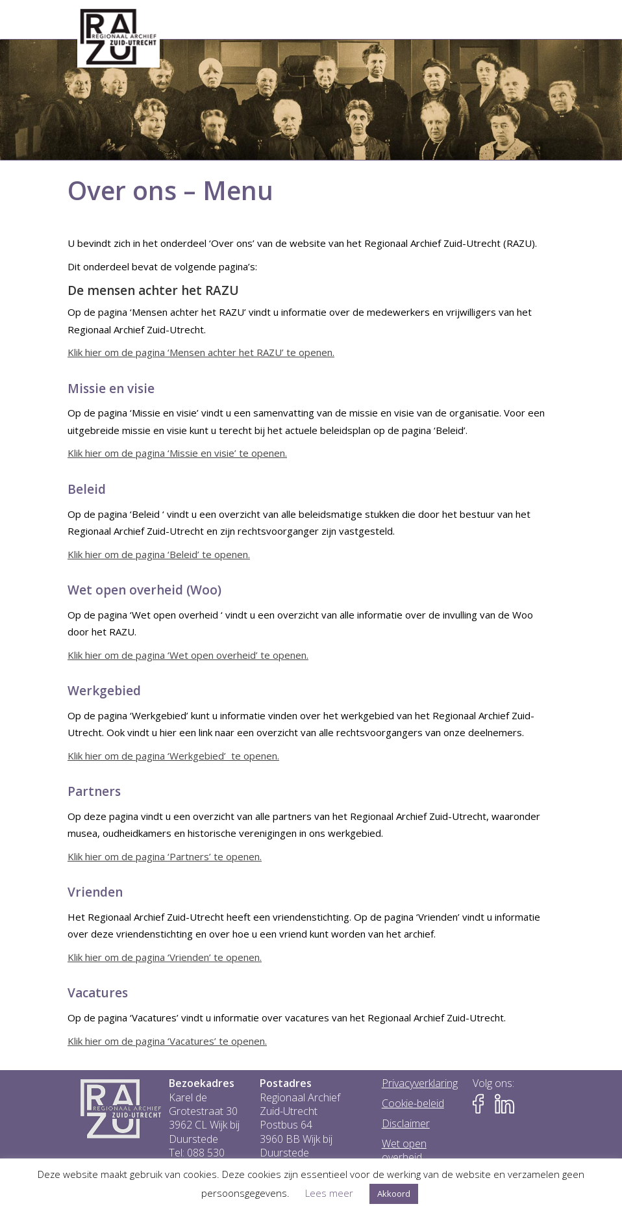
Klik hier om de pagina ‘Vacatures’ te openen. (167, 1040)
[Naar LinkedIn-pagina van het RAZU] (504, 1104)
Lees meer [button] (329, 1192)
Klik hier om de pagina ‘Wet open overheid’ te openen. (188, 654)
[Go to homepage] (118, 37)
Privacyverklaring (420, 1083)
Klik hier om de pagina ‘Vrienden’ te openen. (165, 957)
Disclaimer (406, 1124)
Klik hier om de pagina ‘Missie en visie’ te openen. (177, 452)
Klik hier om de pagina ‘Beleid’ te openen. (159, 554)
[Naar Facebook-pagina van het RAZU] (482, 1104)
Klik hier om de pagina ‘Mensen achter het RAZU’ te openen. (201, 352)
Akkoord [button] (393, 1193)
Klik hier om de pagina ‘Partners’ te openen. (165, 856)
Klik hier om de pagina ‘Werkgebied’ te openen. (173, 755)
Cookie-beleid (413, 1103)
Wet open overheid (404, 1150)
